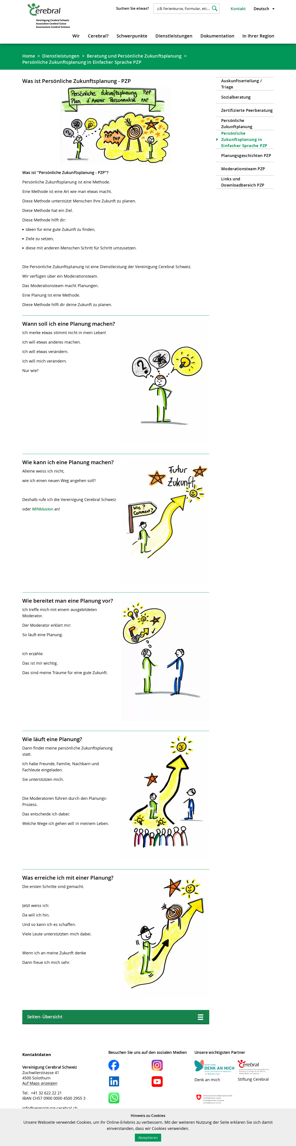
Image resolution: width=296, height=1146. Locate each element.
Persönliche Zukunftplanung (237, 123)
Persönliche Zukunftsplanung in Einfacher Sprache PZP (81, 62)
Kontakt (238, 8)
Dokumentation (217, 36)
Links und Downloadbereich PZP (242, 182)
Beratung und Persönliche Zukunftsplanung (134, 56)
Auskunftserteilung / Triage (241, 84)
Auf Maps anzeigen (39, 1083)
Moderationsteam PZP (243, 168)
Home (28, 56)
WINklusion (42, 509)
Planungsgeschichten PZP (246, 155)
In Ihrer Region (258, 36)
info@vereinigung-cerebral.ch (50, 1108)
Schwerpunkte (132, 36)
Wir (76, 36)
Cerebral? (98, 36)
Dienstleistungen (173, 36)
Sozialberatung (236, 97)
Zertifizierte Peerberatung (247, 110)
